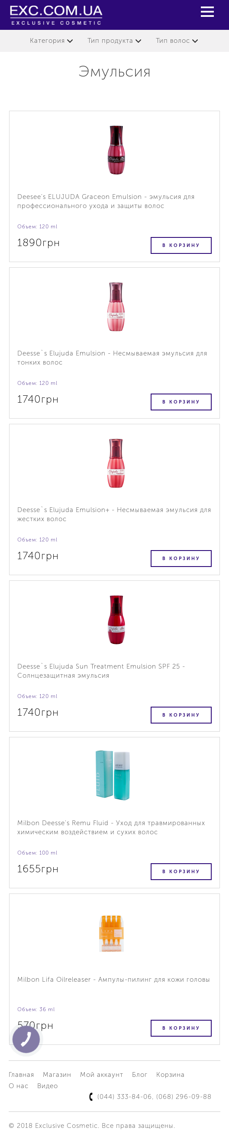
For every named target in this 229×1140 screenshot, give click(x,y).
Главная (21, 1075)
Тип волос (173, 41)
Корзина (170, 1075)
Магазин (57, 1075)
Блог (140, 1075)
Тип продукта (110, 41)
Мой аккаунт (101, 1075)
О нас (19, 1086)
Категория (47, 41)
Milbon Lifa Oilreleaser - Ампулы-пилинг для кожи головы (113, 979)
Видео (47, 1086)
